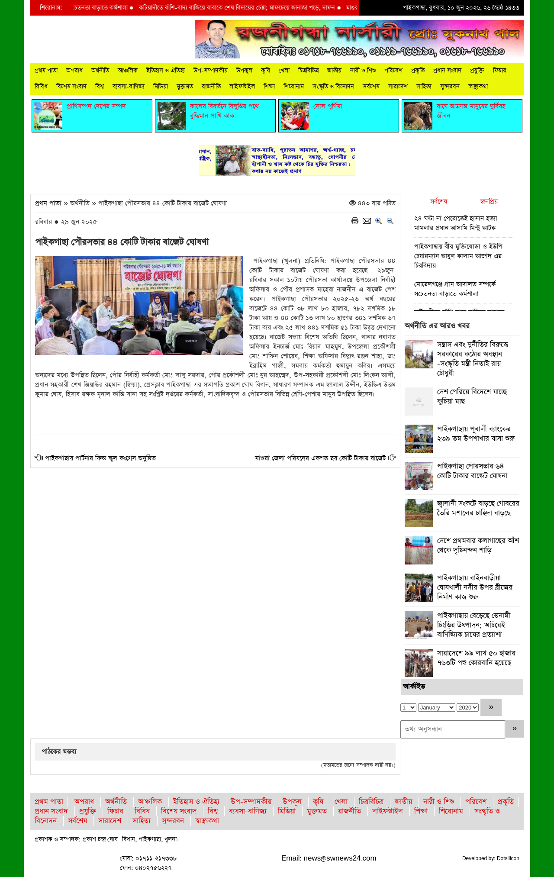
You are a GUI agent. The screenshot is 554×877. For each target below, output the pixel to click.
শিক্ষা (269, 86)
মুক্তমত (185, 86)
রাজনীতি (211, 86)
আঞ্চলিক (128, 70)
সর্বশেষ (371, 86)
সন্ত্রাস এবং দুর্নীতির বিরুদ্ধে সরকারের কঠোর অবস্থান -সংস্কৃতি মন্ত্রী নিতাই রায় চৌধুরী (472, 359)
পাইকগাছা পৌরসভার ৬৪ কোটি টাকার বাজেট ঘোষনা (472, 471)
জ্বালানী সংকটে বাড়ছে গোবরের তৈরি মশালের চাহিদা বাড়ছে (478, 508)
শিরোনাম (293, 86)
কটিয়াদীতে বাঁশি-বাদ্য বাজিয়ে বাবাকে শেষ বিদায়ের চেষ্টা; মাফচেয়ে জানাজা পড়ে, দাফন (243, 7)
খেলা (284, 70)
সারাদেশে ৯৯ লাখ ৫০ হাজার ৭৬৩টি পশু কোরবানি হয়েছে (476, 658)
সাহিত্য (424, 86)
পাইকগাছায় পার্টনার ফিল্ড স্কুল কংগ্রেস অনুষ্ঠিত (100, 458)
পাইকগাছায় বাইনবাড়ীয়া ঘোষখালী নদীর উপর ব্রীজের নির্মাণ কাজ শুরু (474, 587)
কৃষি (265, 70)
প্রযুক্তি (477, 70)
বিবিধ (41, 86)
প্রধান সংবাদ (447, 70)
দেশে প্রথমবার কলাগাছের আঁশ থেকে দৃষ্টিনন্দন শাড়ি (478, 545)
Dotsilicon (508, 858)
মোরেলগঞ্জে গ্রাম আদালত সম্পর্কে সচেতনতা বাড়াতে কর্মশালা (455, 289)
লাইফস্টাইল (242, 86)
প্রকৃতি (418, 70)
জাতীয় (334, 70)
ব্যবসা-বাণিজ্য (129, 86)
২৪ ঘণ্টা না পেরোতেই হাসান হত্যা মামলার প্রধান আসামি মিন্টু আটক (455, 223)
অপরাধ (74, 70)
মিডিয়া (160, 86)
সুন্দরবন (450, 86)
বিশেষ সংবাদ (71, 86)
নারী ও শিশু (363, 70)
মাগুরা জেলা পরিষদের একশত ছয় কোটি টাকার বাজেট (320, 458)
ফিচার (499, 70)
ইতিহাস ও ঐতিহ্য (165, 70)
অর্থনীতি (100, 70)
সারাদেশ (398, 86)
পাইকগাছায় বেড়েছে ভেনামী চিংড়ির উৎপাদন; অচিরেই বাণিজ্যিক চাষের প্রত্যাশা (473, 625)
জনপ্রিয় (489, 201)
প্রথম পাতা (46, 70)
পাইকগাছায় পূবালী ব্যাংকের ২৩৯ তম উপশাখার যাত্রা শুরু (476, 434)
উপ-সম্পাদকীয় (210, 70)
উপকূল (244, 70)
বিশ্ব (99, 86)
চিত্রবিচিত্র (308, 70)
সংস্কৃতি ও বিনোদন (333, 86)
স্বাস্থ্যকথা (478, 86)
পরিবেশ (393, 70)
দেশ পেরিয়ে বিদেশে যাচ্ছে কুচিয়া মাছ (472, 396)
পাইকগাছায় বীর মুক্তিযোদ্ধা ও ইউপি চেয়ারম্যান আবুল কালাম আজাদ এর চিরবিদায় (458, 256)
